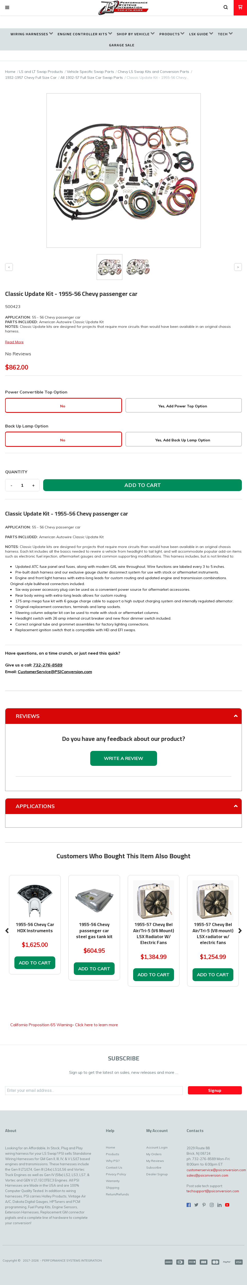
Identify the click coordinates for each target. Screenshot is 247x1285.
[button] (7, 7)
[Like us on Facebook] (189, 1205)
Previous (7, 930)
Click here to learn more (96, 1024)
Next (240, 930)
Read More (14, 342)
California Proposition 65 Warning (41, 1024)
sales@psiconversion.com (207, 1175)
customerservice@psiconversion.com (216, 1170)
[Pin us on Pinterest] (204, 1205)
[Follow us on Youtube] (227, 1205)
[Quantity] (22, 485)
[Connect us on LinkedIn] (219, 1205)
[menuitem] (32, 34)
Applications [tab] (35, 806)
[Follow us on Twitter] (196, 1205)
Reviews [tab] (28, 716)
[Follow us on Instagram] (212, 1205)
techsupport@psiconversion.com (213, 1191)
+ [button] (33, 485)
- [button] (11, 485)
